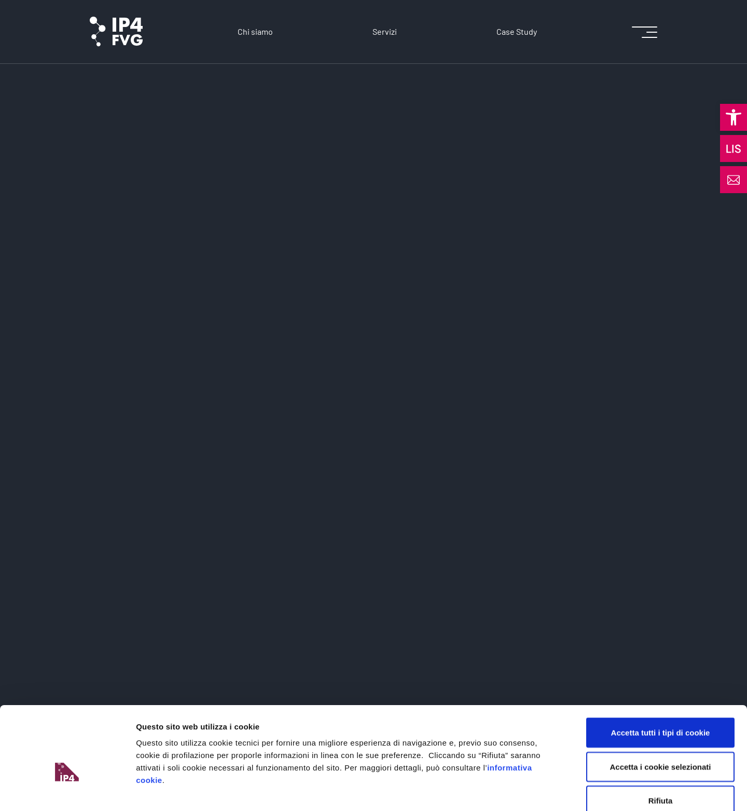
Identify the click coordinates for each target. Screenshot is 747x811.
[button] (733, 117)
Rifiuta (660, 742)
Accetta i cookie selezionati (660, 709)
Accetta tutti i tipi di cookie (660, 674)
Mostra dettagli (546, 790)
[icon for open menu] (644, 31)
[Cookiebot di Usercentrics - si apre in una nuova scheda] (67, 791)
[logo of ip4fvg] (116, 32)
